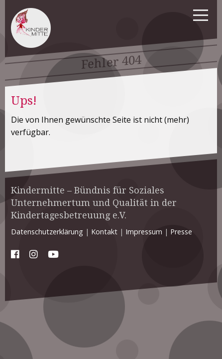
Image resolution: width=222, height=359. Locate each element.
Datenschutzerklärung (47, 231)
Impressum (143, 231)
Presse (181, 231)
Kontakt (104, 231)
